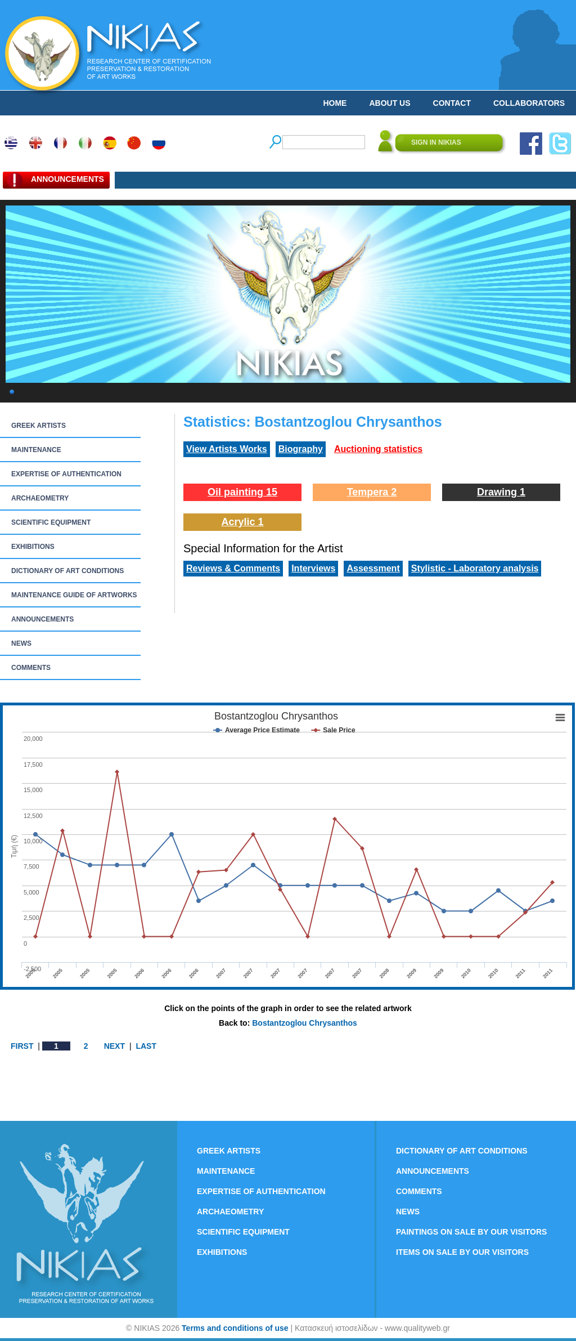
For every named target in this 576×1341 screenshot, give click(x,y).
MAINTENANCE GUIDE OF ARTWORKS (74, 595)
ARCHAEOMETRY (40, 498)
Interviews (313, 568)
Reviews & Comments (233, 568)
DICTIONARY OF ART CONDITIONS (67, 571)
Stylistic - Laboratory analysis (475, 568)
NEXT (114, 1046)
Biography (300, 449)
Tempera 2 (372, 492)
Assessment (372, 568)
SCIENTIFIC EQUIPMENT (51, 522)
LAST (146, 1046)
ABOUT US (389, 103)
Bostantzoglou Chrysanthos (304, 1022)
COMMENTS (31, 668)
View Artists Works (226, 449)
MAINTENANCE (36, 450)
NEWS (21, 643)
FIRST (22, 1046)
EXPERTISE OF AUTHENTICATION (66, 474)
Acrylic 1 (242, 522)
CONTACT (452, 103)
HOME (334, 103)
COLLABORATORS (529, 103)
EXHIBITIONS (33, 547)
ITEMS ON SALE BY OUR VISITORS (462, 1252)
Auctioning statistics (378, 449)
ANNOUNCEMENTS (42, 619)
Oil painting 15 (242, 492)
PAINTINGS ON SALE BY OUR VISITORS (471, 1231)
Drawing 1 (501, 492)
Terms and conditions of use (235, 1328)
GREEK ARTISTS (38, 426)
